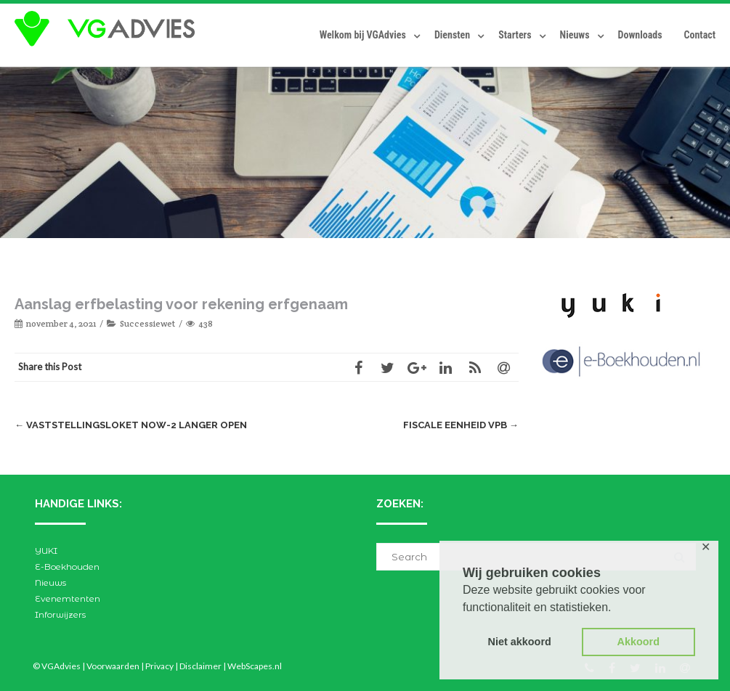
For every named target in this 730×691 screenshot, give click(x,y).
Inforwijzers (60, 614)
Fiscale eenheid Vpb (461, 425)
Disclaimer (200, 666)
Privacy (159, 666)
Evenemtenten (67, 598)
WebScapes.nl (254, 666)
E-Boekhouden (67, 566)
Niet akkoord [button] (519, 641)
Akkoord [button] (638, 641)
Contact (699, 35)
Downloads (640, 35)
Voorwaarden (112, 666)
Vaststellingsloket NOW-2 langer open (131, 425)
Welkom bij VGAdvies (363, 35)
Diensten (452, 35)
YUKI (46, 550)
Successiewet (147, 323)
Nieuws (575, 35)
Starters (514, 35)
